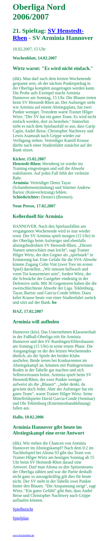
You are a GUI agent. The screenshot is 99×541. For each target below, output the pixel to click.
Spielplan (21, 518)
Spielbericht (23, 509)
